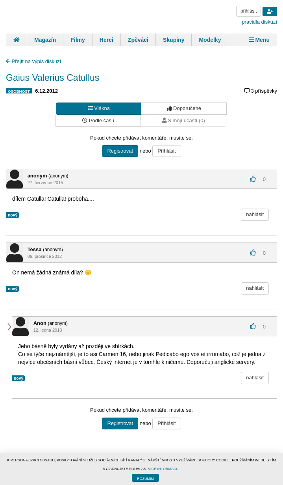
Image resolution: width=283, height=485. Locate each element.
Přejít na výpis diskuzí (33, 61)
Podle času (98, 120)
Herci (106, 40)
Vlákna (99, 108)
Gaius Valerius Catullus (52, 78)
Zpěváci (138, 40)
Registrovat (120, 151)
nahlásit (255, 214)
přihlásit (248, 11)
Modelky (210, 40)
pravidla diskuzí (259, 22)
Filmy (77, 40)
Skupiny (173, 40)
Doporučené (184, 108)
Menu (259, 40)
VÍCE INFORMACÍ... (164, 469)
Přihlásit (166, 151)
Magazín (45, 40)
